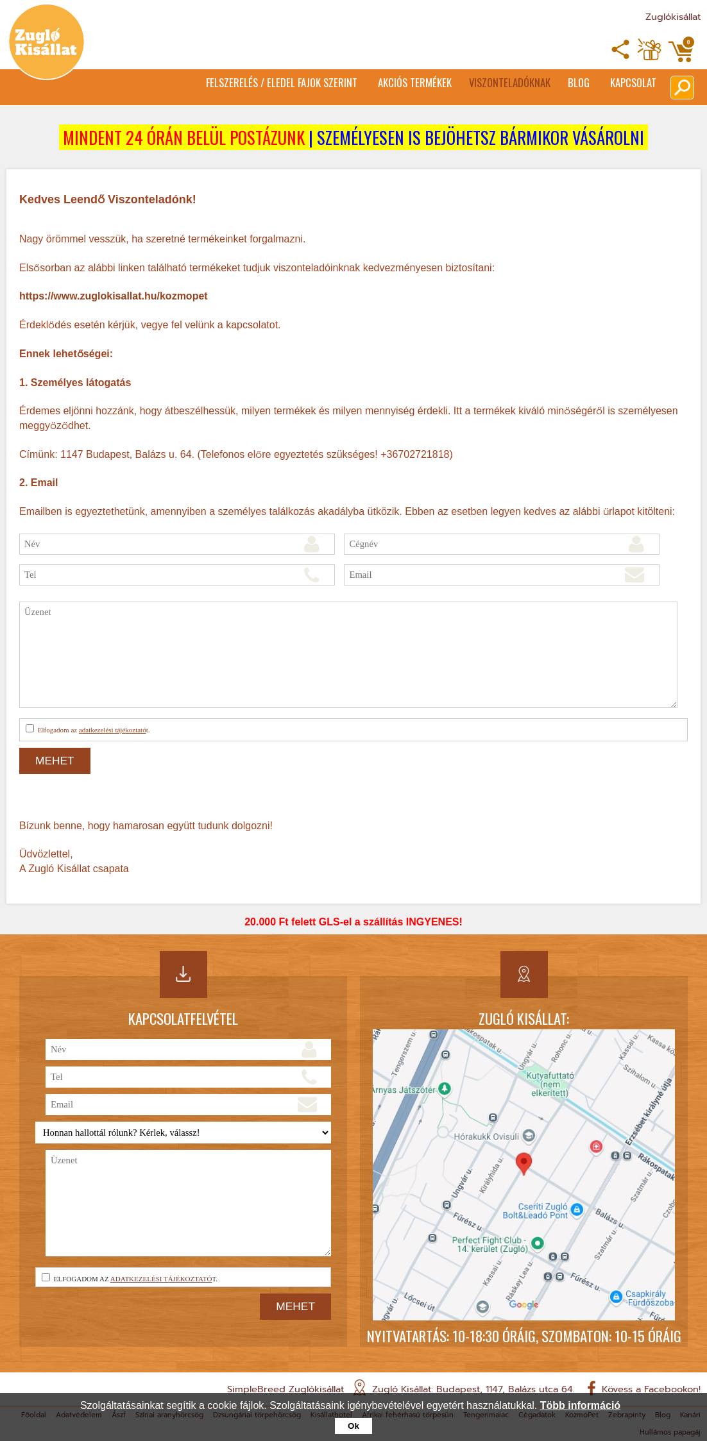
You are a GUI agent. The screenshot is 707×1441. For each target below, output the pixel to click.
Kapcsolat (633, 84)
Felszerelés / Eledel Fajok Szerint (228, 84)
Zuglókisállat (673, 17)
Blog (563, 84)
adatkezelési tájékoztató (112, 730)
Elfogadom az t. (87, 729)
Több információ (580, 1405)
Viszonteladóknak (484, 84)
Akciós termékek (377, 84)
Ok (353, 1426)
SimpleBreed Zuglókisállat (285, 1389)
